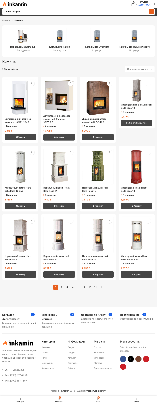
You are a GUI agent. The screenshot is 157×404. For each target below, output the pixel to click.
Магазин (98, 363)
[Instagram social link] (138, 359)
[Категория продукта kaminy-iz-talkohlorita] (134, 41)
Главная (6, 20)
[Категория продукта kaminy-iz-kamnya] (60, 41)
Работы (71, 368)
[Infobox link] (141, 3)
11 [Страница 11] (95, 287)
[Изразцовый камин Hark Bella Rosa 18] (137, 166)
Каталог (72, 357)
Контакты (73, 363)
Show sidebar (11, 69)
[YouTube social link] (146, 359)
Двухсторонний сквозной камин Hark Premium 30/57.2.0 (57, 119)
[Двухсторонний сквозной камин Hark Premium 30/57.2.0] (59, 96)
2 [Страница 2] (61, 287)
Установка (99, 357)
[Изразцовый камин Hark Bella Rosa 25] (98, 235)
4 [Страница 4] (72, 287)
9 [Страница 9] (84, 287)
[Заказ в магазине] (140, 69)
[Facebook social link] (123, 359)
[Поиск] (78, 11)
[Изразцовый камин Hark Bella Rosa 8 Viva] (137, 235)
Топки (45, 352)
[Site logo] (14, 3)
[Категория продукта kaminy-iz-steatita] (97, 41)
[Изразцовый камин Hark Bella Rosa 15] (98, 166)
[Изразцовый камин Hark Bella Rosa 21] (20, 235)
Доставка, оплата (102, 368)
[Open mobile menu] (154, 4)
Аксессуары (48, 368)
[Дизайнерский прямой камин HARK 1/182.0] (98, 97)
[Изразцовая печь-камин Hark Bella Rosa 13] (137, 90)
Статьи (97, 347)
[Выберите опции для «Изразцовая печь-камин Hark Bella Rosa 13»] (137, 123)
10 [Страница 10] (90, 287)
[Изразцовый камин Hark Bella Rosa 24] (59, 235)
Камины (46, 347)
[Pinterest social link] (123, 366)
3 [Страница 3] (67, 287)
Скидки (71, 352)
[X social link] (131, 359)
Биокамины (47, 363)
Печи (44, 357)
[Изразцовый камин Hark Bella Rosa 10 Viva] (20, 166)
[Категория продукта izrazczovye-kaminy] (22, 41)
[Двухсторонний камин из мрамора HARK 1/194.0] (20, 97)
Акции (71, 347)
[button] (20, 137)
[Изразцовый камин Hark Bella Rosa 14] (59, 166)
